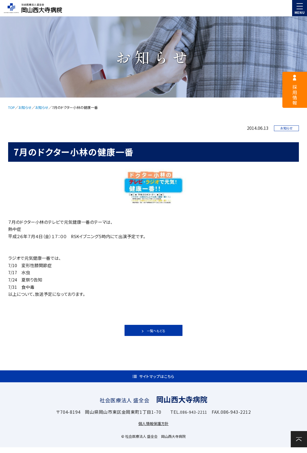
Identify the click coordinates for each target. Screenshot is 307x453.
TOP (11, 107)
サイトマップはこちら (157, 379)
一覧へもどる (156, 330)
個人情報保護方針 (153, 429)
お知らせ (25, 107)
